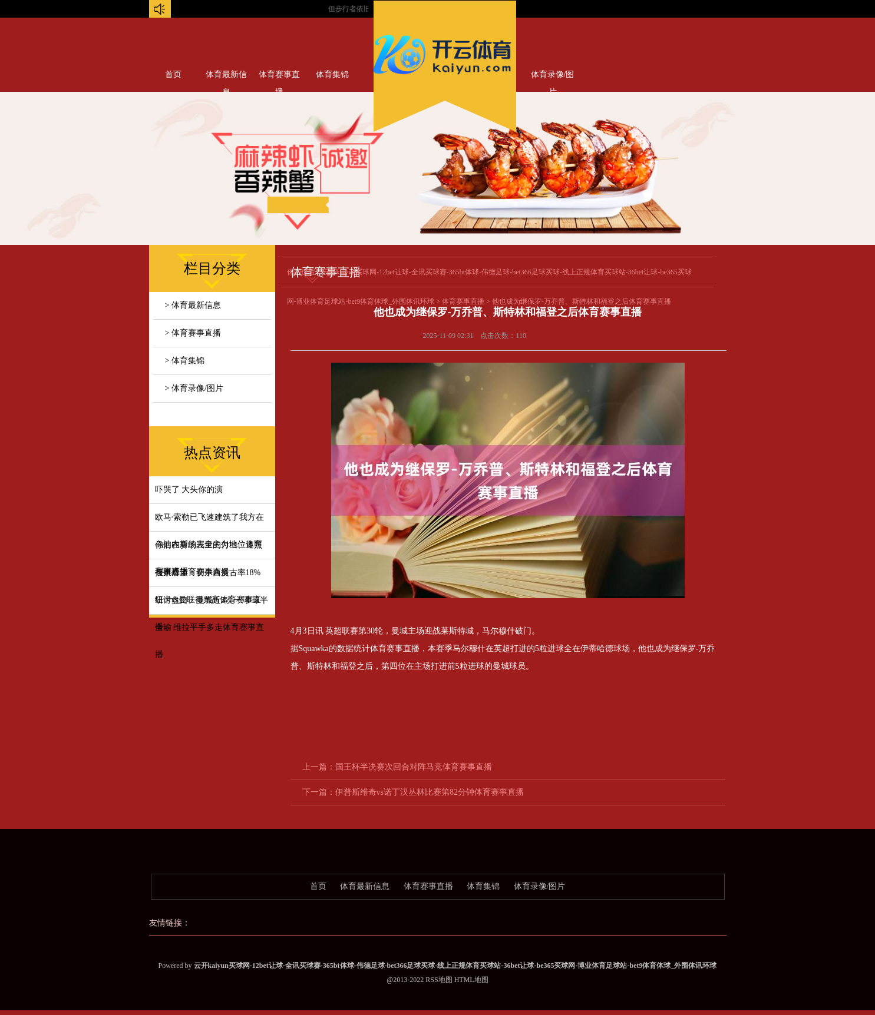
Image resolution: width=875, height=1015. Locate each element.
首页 (173, 74)
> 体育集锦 (184, 360)
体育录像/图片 (552, 77)
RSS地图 (438, 980)
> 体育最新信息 (193, 305)
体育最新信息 (226, 77)
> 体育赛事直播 (193, 333)
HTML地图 (471, 980)
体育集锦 (332, 74)
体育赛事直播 (279, 77)
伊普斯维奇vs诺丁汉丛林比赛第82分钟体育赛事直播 (429, 792)
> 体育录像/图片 (194, 388)
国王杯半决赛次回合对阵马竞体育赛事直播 (413, 766)
